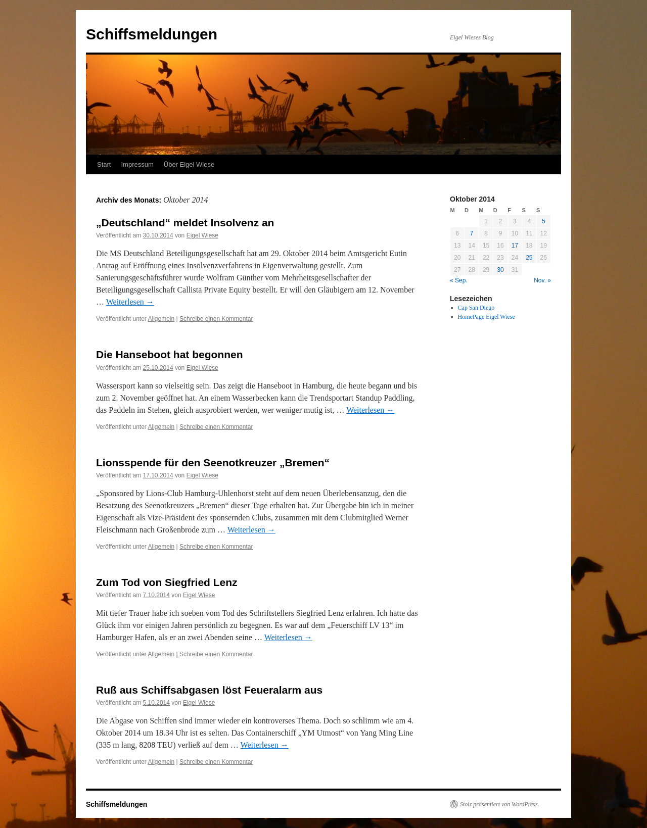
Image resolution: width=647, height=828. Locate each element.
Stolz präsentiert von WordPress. (499, 804)
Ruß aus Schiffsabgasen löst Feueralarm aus (209, 690)
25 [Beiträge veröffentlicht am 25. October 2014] (529, 257)
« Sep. (459, 280)
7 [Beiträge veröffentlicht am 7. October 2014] (472, 233)
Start (104, 164)
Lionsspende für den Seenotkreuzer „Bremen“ (213, 462)
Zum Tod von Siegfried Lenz (167, 582)
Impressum (137, 164)
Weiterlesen (130, 302)
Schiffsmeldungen (151, 34)
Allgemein (161, 318)
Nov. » (542, 280)
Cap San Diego (476, 307)
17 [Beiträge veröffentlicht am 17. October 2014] (515, 245)
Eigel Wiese (202, 235)
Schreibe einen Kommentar (216, 318)
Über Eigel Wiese (189, 164)
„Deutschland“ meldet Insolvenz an (185, 222)
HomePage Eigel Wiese (486, 316)
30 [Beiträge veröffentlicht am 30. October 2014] (500, 269)
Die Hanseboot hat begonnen (169, 354)
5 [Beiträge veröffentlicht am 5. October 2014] (543, 221)
